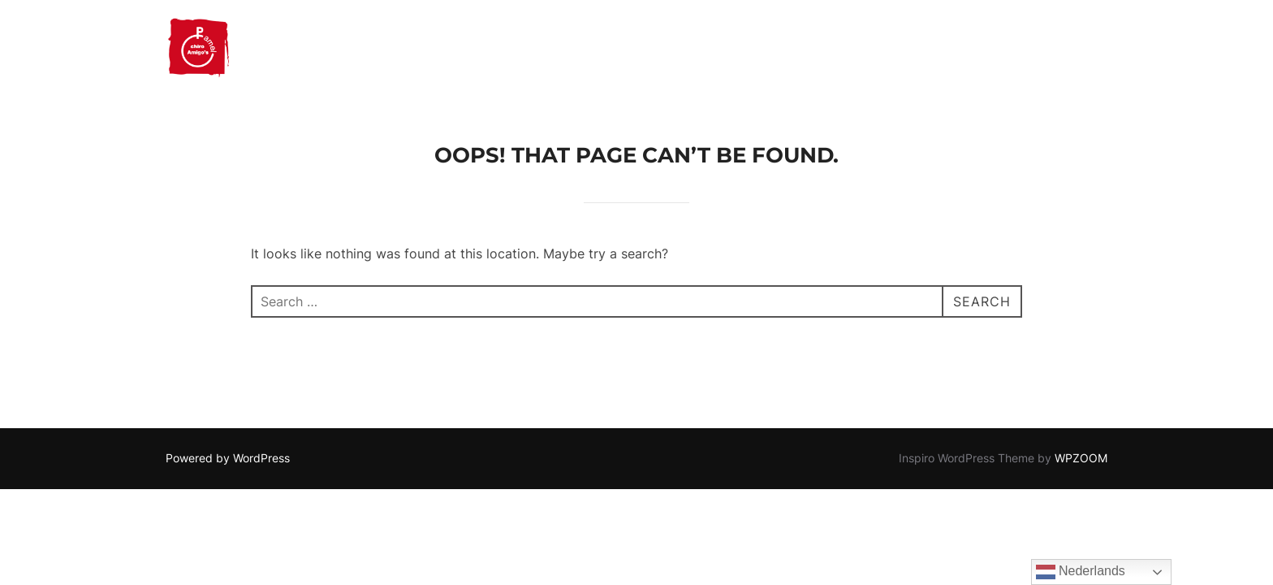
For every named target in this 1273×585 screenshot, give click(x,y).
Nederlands (1080, 572)
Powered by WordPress (228, 458)
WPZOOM (1081, 458)
